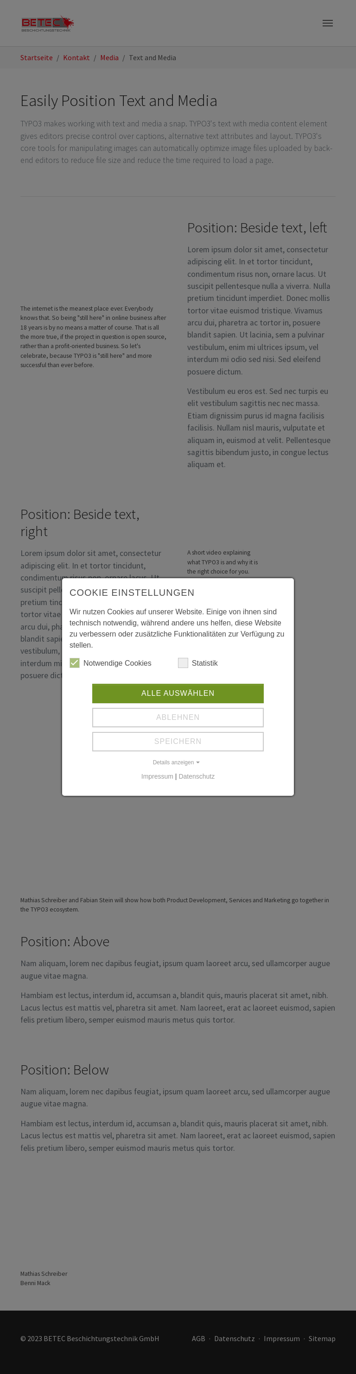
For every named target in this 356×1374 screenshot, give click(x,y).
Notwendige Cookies (111, 663)
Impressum (157, 776)
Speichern (178, 741)
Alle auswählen (178, 693)
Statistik (198, 663)
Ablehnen (178, 717)
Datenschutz (196, 776)
